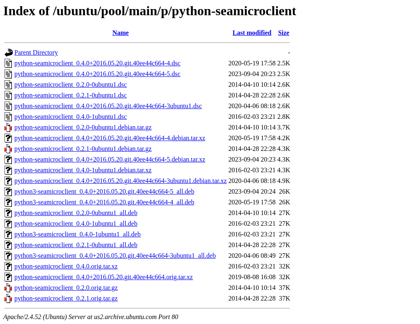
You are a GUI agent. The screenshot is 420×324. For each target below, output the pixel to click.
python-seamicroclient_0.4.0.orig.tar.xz (66, 266)
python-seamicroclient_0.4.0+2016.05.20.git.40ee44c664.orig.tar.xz (103, 276)
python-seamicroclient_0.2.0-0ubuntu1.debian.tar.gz (83, 127)
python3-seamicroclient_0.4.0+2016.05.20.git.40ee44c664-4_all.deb (104, 202)
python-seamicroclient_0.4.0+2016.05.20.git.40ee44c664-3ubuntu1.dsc (108, 105)
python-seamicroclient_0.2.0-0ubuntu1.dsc (70, 84)
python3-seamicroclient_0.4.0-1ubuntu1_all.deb (77, 234)
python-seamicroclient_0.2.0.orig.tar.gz (66, 287)
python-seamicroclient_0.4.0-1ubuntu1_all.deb (75, 223)
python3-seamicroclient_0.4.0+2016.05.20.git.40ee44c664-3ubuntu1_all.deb (115, 255)
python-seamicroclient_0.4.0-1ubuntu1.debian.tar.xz (83, 170)
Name (120, 32)
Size (284, 32)
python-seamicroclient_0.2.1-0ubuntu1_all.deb (75, 244)
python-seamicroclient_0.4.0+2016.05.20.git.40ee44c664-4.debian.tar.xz (109, 137)
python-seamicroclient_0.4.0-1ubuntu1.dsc (70, 116)
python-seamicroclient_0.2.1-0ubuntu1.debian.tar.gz (83, 148)
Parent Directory (36, 52)
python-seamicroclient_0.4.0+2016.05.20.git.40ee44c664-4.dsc (97, 63)
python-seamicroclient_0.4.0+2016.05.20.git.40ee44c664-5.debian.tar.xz (109, 159)
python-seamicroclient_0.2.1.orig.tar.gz (66, 298)
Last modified (252, 32)
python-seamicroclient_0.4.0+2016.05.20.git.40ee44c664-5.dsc (97, 73)
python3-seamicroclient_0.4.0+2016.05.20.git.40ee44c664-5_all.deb (104, 191)
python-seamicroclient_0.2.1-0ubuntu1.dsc (70, 95)
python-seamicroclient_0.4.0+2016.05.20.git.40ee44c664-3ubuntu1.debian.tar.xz (120, 180)
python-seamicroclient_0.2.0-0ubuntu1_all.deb (75, 212)
